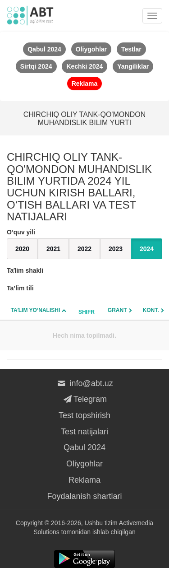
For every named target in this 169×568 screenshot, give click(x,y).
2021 (53, 248)
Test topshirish (84, 415)
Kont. (151, 310)
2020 (22, 248)
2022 (84, 248)
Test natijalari (84, 431)
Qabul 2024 (84, 447)
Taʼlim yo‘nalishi (35, 310)
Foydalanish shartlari (84, 496)
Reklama (84, 479)
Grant (117, 310)
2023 (116, 248)
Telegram (84, 399)
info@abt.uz (84, 383)
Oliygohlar (84, 463)
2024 (147, 248)
